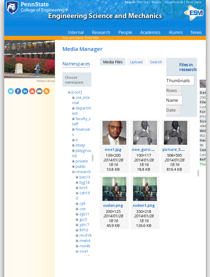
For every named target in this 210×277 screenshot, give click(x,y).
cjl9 (82, 203)
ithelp (80, 145)
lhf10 (84, 229)
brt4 (83, 187)
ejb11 (84, 214)
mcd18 (85, 235)
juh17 (84, 224)
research (83, 171)
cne (83, 208)
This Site (142, 2)
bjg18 (85, 182)
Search (156, 61)
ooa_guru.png (145, 149)
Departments (174, 2)
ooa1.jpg (113, 149)
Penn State (193, 2)
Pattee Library (45, 81)
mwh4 (85, 240)
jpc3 (83, 219)
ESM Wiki (92, 37)
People (156, 2)
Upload (136, 61)
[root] (77, 92)
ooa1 (84, 251)
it (77, 139)
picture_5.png (175, 149)
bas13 (85, 176)
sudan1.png (144, 205)
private (82, 161)
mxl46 (85, 245)
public (81, 166)
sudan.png (113, 205)
